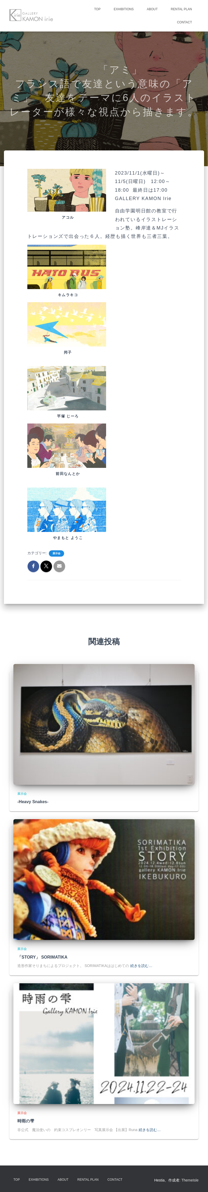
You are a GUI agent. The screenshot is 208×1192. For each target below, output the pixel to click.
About (152, 9)
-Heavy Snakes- (32, 801)
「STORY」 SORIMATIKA (42, 957)
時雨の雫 (25, 1121)
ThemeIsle (190, 1180)
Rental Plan (181, 9)
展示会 (56, 553)
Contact (184, 22)
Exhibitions (124, 9)
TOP (97, 9)
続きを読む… (141, 966)
